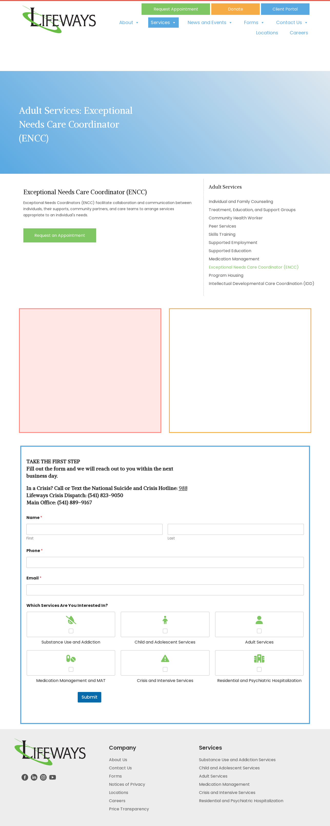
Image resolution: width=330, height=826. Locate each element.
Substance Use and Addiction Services (237, 760)
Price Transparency (129, 809)
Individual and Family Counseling (241, 202)
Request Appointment (176, 9)
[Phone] (165, 562)
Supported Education (230, 251)
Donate (235, 9)
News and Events (210, 22)
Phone (34, 550)
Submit (89, 697)
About (129, 22)
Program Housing (226, 275)
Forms (254, 22)
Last (171, 538)
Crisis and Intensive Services (227, 793)
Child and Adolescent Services (229, 768)
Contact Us (292, 22)
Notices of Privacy (127, 784)
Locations (267, 32)
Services (163, 22)
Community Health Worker (236, 218)
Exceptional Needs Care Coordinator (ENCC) (254, 267)
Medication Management (234, 259)
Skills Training (222, 234)
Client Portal (285, 9)
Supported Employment (233, 243)
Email (34, 578)
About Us (118, 760)
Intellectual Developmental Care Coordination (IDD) (261, 284)
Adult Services (213, 776)
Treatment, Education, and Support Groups (252, 210)
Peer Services (222, 226)
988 (183, 488)
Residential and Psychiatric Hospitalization (241, 801)
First (30, 538)
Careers (299, 32)
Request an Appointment (59, 235)
